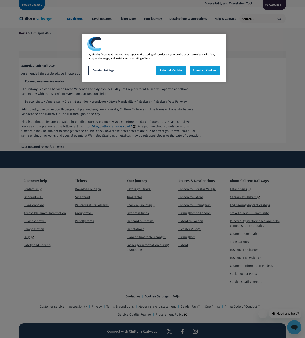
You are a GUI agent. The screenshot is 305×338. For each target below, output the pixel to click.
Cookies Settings (103, 70)
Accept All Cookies (204, 70)
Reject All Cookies (171, 70)
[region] (154, 58)
